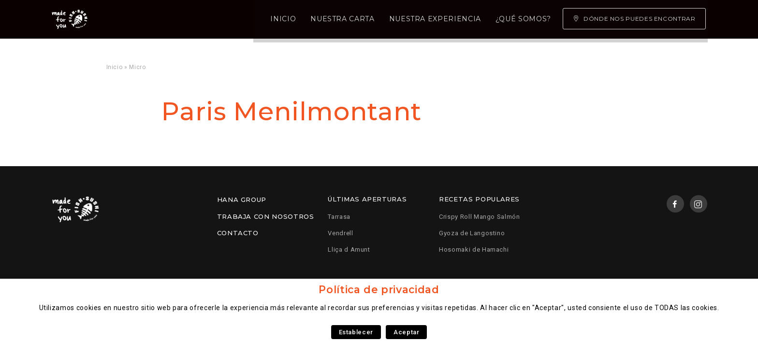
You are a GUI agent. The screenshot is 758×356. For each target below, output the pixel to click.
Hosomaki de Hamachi (474, 249)
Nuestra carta (221, 19)
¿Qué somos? (402, 19)
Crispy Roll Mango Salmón (479, 216)
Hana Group (241, 199)
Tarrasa (339, 216)
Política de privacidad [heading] (379, 290)
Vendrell (340, 233)
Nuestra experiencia (314, 19)
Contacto (238, 233)
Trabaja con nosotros (265, 216)
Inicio (162, 19)
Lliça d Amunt (349, 249)
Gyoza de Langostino (472, 233)
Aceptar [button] (406, 332)
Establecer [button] (356, 332)
